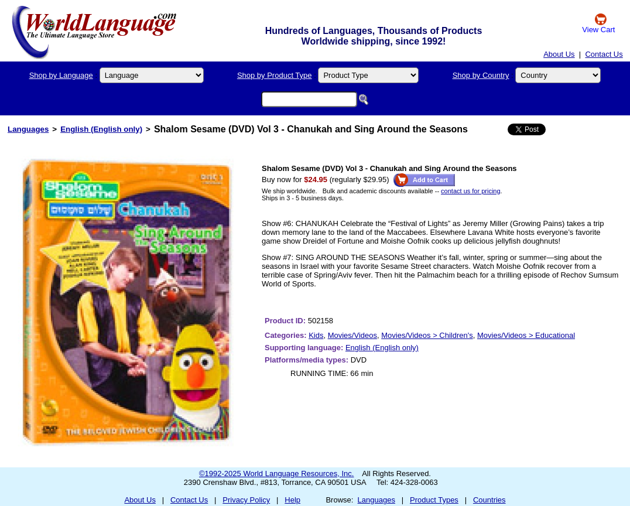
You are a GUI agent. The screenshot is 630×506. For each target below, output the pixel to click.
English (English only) (101, 129)
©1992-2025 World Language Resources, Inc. (276, 473)
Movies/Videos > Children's (427, 335)
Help (292, 499)
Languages (28, 129)
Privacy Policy (246, 499)
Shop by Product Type (274, 75)
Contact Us (603, 54)
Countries (489, 499)
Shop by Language (61, 75)
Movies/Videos (352, 335)
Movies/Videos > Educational (526, 335)
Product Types (434, 499)
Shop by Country (481, 75)
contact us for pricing (471, 190)
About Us (558, 54)
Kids (316, 335)
